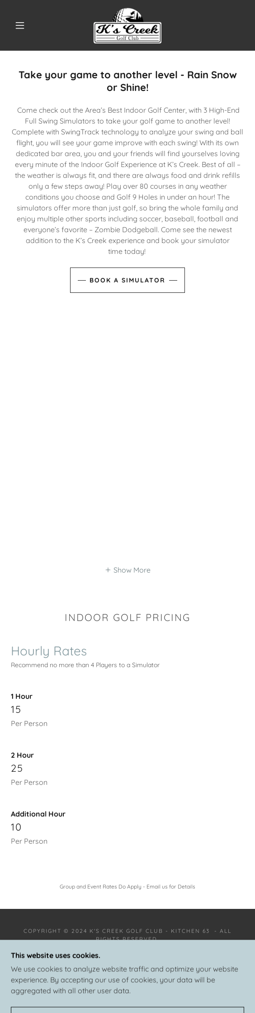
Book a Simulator (127, 280)
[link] (127, 25)
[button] (22, 25)
